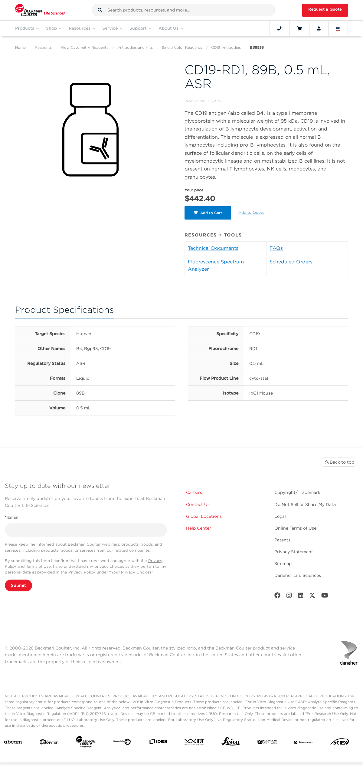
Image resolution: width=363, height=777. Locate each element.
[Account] (318, 28)
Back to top (339, 462)
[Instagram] (289, 597)
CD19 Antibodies (226, 47)
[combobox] (183, 10)
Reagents (43, 47)
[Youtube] (324, 597)
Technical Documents (213, 248)
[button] (99, 10)
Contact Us (198, 504)
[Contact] (279, 28)
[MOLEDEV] (267, 743)
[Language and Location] (338, 28)
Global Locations (204, 516)
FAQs (276, 248)
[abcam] (13, 743)
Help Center (198, 528)
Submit (18, 585)
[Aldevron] (49, 743)
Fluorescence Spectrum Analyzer (216, 265)
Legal (280, 516)
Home (20, 47)
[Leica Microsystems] (231, 742)
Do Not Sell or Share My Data (305, 504)
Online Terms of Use (295, 528)
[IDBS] (158, 743)
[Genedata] (122, 743)
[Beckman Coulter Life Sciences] (86, 743)
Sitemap (283, 563)
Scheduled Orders (291, 262)
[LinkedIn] (300, 597)
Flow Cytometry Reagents (84, 47)
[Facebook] (277, 597)
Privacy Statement (293, 551)
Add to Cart (208, 212)
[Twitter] (312, 597)
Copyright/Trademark (297, 492)
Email (11, 517)
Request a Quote (325, 9)
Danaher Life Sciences (297, 575)
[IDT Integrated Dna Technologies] (194, 743)
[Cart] (299, 28)
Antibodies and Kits (135, 47)
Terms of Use (38, 566)
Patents (282, 539)
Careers (194, 492)
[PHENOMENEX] (303, 743)
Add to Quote (251, 212)
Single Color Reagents (182, 47)
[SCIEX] (340, 743)
